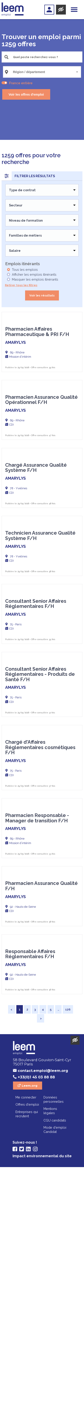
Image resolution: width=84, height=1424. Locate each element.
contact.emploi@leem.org (43, 1327)
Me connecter (25, 1354)
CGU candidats (54, 1377)
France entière (20, 83)
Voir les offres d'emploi (26, 94)
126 (68, 1266)
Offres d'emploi (27, 1361)
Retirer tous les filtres (21, 285)
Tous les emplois (25, 269)
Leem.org (29, 1342)
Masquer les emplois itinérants (35, 279)
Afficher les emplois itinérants (34, 274)
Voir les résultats (42, 295)
